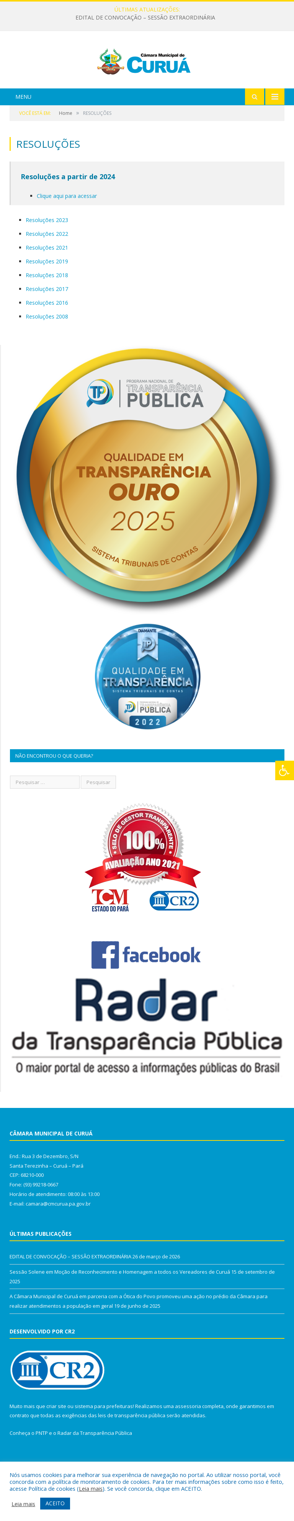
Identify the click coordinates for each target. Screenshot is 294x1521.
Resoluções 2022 (47, 264)
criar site (56, 1436)
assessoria (188, 1436)
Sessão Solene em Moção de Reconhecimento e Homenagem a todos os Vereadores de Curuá (120, 1302)
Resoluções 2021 (47, 278)
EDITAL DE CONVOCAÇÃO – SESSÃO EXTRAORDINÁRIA (145, 17)
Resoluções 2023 (47, 250)
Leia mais (91, 1488)
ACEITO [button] (55, 1503)
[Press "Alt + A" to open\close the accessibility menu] (284, 770)
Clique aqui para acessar (67, 226)
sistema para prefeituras (104, 1436)
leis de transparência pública (131, 1446)
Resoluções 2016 (47, 333)
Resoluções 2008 (47, 347)
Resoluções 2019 (47, 292)
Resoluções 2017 (47, 319)
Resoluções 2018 (47, 305)
